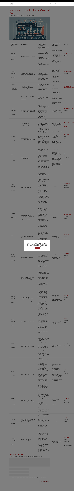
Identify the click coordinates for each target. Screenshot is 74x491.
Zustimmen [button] (37, 248)
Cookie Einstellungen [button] (30, 248)
